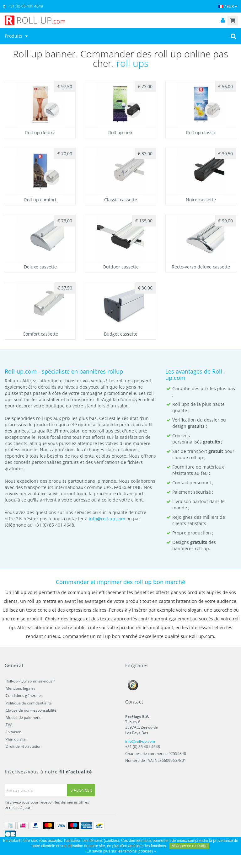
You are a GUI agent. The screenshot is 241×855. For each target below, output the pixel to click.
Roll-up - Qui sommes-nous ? (30, 681)
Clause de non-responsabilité (31, 710)
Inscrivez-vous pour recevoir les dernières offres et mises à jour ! (47, 804)
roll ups (132, 63)
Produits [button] (17, 36)
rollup (115, 371)
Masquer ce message (189, 846)
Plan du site (16, 739)
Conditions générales (24, 695)
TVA (9, 724)
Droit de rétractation (23, 746)
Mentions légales (20, 688)
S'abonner (81, 790)
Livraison (13, 732)
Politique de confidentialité (29, 703)
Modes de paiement (23, 717)
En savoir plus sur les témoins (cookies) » (121, 851)
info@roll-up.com (107, 519)
